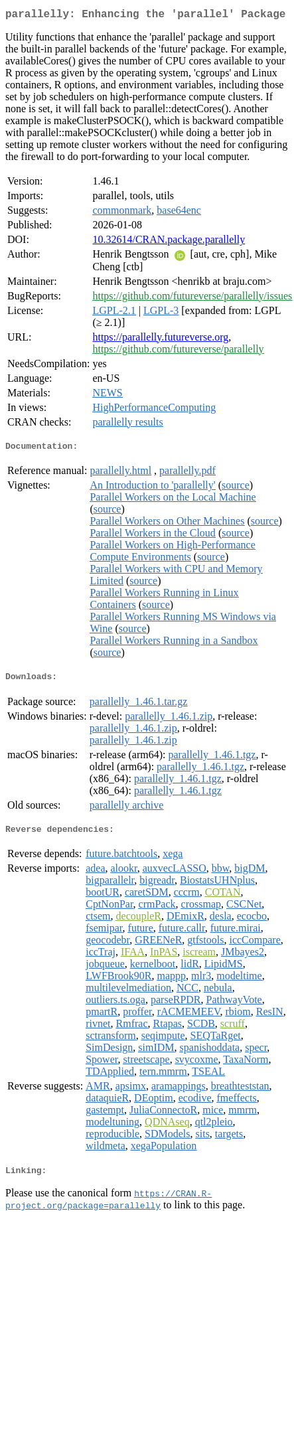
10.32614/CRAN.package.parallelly (168, 242)
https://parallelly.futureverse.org (160, 339)
